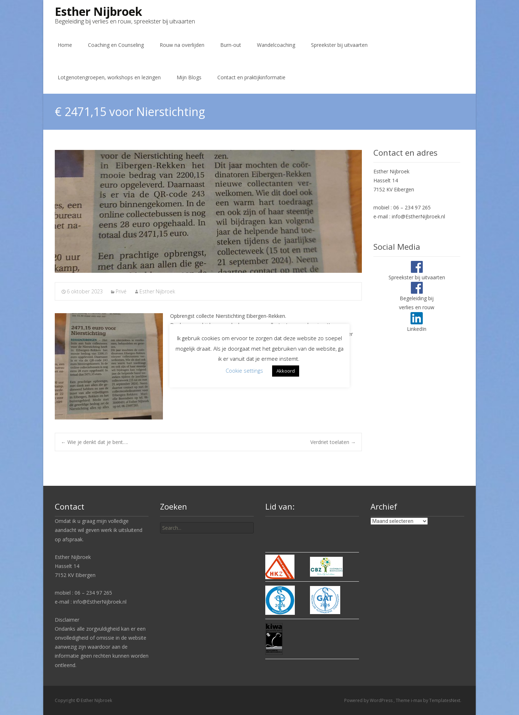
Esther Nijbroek (157, 291)
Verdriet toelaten (333, 442)
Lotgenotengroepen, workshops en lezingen (109, 77)
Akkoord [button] (285, 371)
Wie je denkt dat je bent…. (94, 442)
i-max (417, 700)
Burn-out (230, 44)
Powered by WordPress (369, 700)
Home (65, 44)
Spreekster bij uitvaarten (339, 44)
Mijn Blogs (189, 77)
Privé (121, 291)
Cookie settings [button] (244, 370)
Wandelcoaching (276, 44)
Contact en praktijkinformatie (251, 77)
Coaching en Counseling (116, 44)
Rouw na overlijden (182, 44)
